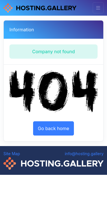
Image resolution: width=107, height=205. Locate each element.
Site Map (11, 153)
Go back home (53, 128)
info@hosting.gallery (84, 153)
